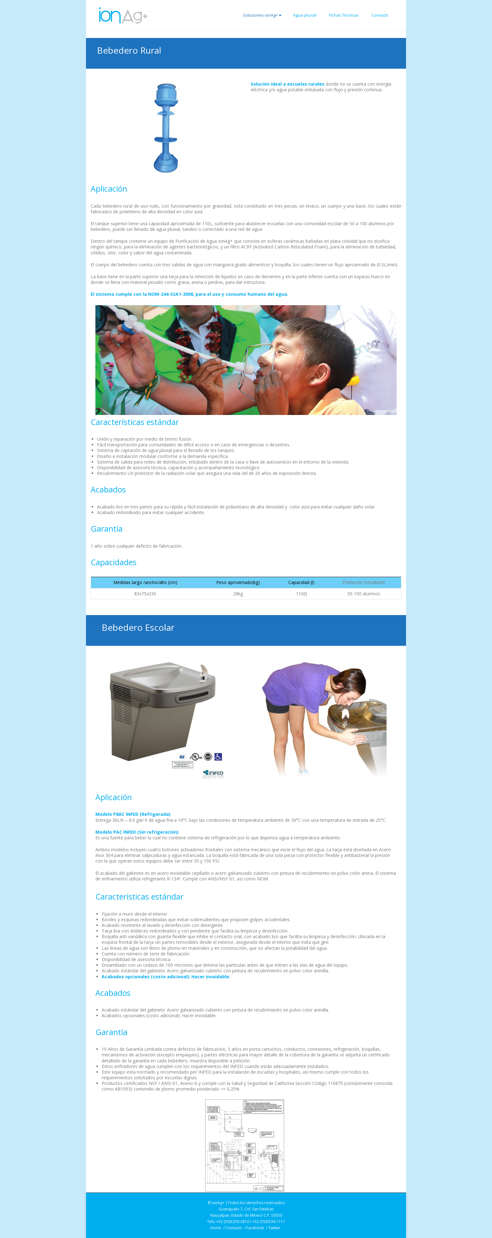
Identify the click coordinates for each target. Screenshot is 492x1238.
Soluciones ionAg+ (262, 15)
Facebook (255, 1227)
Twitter (274, 1227)
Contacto (380, 15)
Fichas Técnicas (344, 15)
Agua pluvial (304, 15)
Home (215, 1227)
